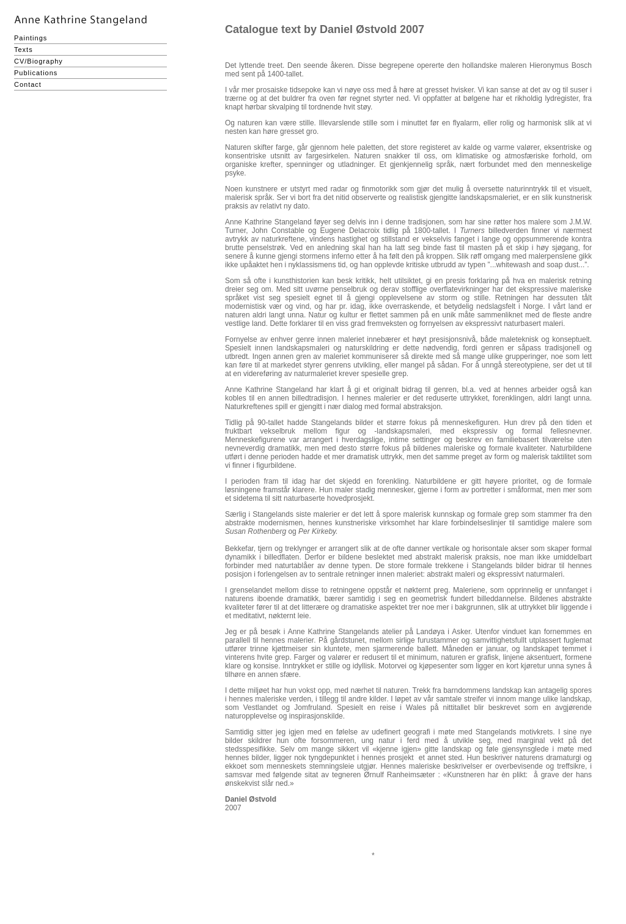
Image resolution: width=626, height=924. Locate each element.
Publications (35, 72)
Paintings (30, 38)
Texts (23, 49)
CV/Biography (38, 61)
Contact (28, 84)
